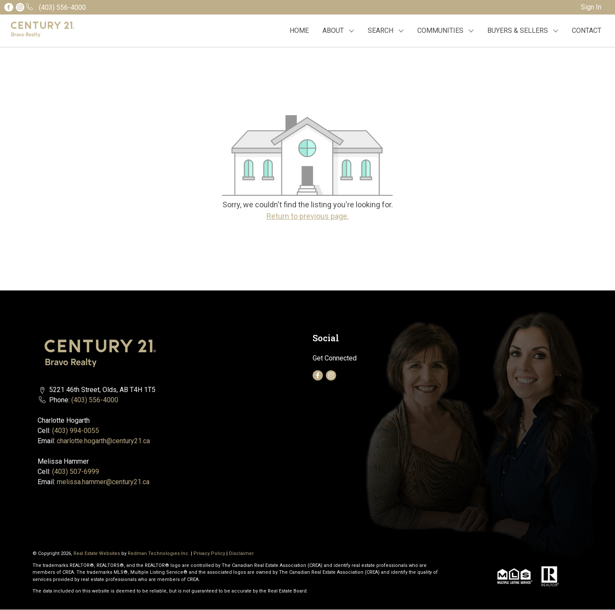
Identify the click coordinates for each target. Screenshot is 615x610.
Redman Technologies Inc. (159, 553)
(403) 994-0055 (75, 431)
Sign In (591, 7)
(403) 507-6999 (75, 472)
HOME (299, 30)
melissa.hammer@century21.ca (103, 482)
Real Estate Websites (97, 553)
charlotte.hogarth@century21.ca (103, 441)
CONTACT (586, 30)
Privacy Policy (209, 553)
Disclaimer (241, 553)
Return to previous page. (307, 216)
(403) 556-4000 (94, 400)
